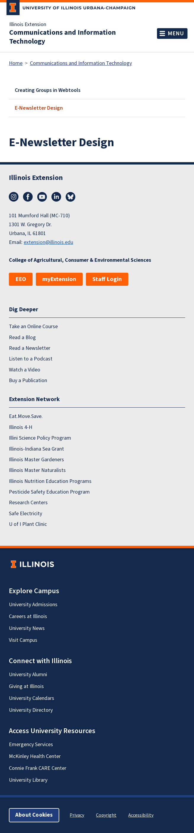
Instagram (13, 196)
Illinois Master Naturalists (37, 470)
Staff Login (107, 279)
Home (16, 63)
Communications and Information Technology (62, 37)
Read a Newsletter (29, 348)
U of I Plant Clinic (28, 524)
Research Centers (28, 502)
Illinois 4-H (20, 427)
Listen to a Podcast (30, 359)
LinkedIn (56, 196)
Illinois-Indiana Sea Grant (36, 449)
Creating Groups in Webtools (48, 90)
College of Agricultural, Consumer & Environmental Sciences (80, 260)
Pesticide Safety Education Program (49, 492)
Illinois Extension (27, 24)
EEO (20, 279)
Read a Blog (22, 337)
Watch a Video (24, 370)
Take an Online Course (33, 326)
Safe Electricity (25, 513)
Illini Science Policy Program (40, 438)
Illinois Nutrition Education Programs (50, 481)
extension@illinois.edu (48, 242)
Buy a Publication (28, 380)
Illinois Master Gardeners (36, 459)
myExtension (59, 279)
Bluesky (70, 196)
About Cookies (34, 815)
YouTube (42, 196)
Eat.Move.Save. (26, 416)
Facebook (27, 196)
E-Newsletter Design (39, 108)
